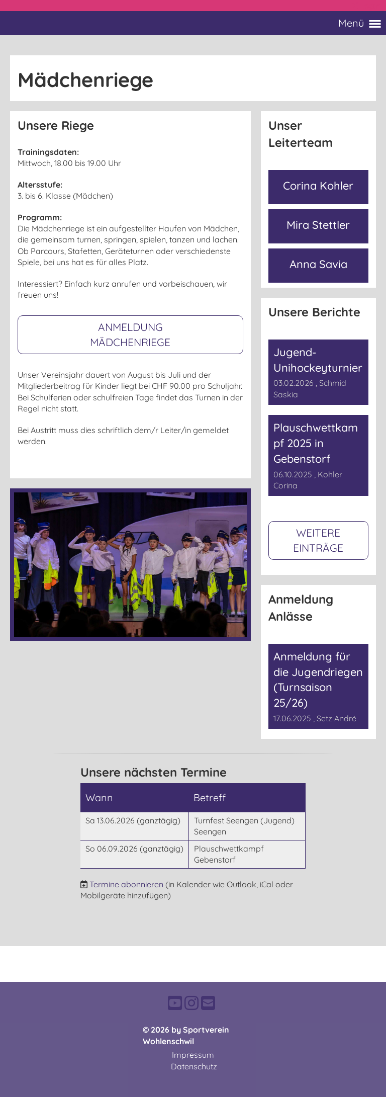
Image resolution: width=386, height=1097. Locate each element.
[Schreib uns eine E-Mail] (208, 1003)
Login (364, 6)
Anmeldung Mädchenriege (130, 334)
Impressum (193, 1055)
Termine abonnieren (126, 884)
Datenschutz (194, 1066)
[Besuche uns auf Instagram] (191, 1003)
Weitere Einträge (318, 540)
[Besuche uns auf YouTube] (175, 1003)
